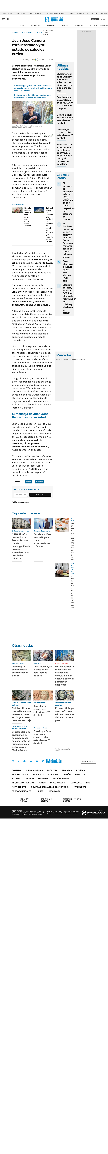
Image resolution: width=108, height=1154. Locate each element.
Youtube (37, 761)
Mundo (30, 778)
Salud (39, 33)
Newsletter (103, 25)
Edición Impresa (61, 778)
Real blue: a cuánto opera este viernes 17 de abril (41, 711)
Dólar (22, 25)
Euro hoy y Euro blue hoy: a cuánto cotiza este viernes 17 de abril (42, 737)
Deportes (43, 778)
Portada (16, 770)
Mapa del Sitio (19, 787)
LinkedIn (31, 761)
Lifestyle (80, 774)
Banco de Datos (20, 774)
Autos (42, 783)
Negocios (79, 25)
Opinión (93, 25)
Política (65, 25)
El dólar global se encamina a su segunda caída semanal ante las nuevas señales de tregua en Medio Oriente (21, 741)
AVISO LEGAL (80, 787)
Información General (23, 783)
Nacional (17, 778)
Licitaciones (54, 791)
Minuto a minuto (63, 663)
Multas (39, 791)
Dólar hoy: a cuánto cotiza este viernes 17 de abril (65, 133)
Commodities (74, 360)
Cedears (82, 360)
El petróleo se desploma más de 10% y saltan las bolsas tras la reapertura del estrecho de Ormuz (69, 201)
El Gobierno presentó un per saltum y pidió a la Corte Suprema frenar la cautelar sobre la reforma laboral (68, 240)
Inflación (104, 13)
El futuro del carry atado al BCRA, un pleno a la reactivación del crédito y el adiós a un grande (69, 298)
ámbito (15, 33)
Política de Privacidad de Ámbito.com (50, 787)
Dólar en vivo (20, 13)
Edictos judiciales (21, 791)
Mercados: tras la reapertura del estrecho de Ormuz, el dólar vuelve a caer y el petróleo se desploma (65, 154)
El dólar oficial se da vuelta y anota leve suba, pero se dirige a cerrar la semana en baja (64, 82)
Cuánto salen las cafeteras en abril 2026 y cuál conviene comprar (65, 103)
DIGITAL (24, 800)
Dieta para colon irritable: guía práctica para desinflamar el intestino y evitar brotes (32, 96)
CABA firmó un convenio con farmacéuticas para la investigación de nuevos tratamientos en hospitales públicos (21, 546)
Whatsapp (43, 761)
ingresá (102, 19)
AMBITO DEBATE (72, 800)
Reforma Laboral (35, 13)
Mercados (38, 774)
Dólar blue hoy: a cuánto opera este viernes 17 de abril (65, 119)
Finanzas (51, 25)
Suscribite (40, 494)
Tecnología (75, 783)
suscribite (95, 19)
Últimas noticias (34, 770)
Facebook (18, 761)
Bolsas (66, 360)
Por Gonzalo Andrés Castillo (62, 750)
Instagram (24, 761)
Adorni (94, 13)
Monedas (59, 360)
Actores (39, 481)
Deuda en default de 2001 (79, 13)
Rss (88, 783)
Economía (35, 25)
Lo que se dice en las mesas (55, 13)
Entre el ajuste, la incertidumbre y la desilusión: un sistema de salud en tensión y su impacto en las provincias (52, 225)
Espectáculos (27, 33)
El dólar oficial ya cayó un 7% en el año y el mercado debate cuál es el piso (64, 714)
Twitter (13, 761)
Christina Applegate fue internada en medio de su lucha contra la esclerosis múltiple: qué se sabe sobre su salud (33, 88)
